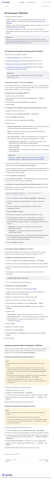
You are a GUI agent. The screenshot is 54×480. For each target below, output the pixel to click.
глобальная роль (16, 41)
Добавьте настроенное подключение (16, 64)
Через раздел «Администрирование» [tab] (16, 193)
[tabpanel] (27, 220)
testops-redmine (32, 288)
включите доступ (16, 57)
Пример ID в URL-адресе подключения (18, 278)
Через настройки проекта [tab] (34, 193)
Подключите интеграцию (13, 60)
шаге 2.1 (18, 320)
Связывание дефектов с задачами (15, 27)
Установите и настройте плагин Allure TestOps (19, 67)
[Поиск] (46, 2)
